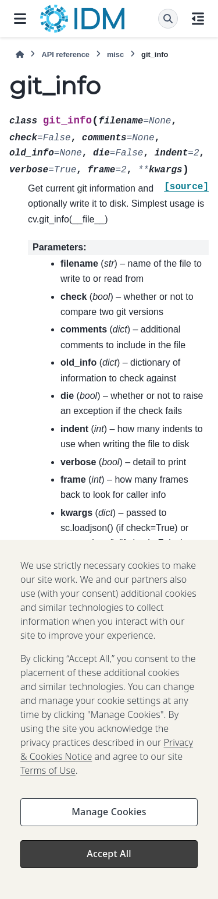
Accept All (109, 861)
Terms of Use (48, 778)
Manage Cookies (109, 819)
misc (115, 54)
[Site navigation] (20, 19)
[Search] (168, 19)
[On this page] (198, 19)
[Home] (20, 54)
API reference (65, 54)
